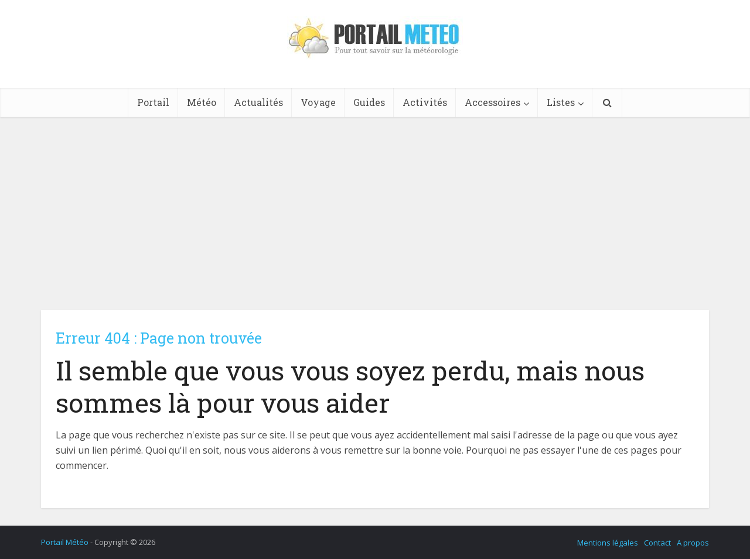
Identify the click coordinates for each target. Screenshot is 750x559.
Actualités (258, 102)
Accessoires (492, 102)
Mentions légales (607, 542)
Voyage (318, 102)
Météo (201, 102)
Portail (153, 102)
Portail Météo (64, 542)
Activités (425, 102)
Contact (657, 542)
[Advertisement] (375, 205)
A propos (693, 542)
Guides (369, 102)
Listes (561, 102)
